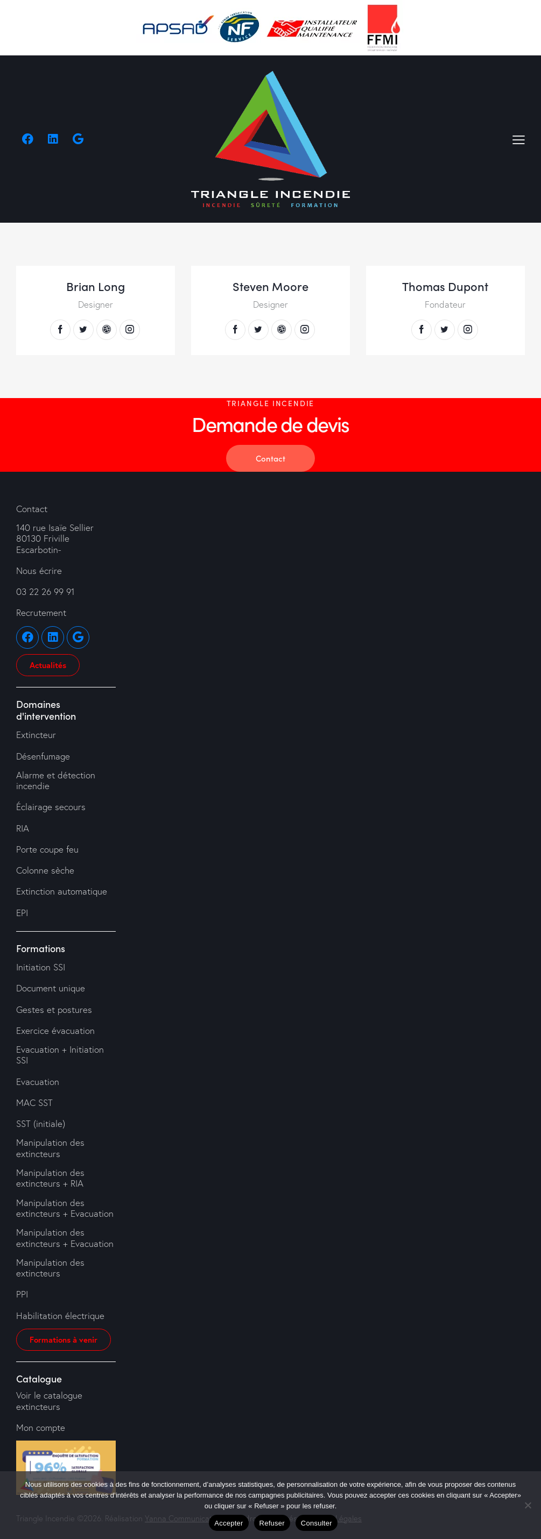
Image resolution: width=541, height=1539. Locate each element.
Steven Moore (270, 286)
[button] (518, 139)
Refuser (272, 1523)
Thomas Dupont (445, 286)
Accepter (228, 1523)
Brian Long (95, 286)
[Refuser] (527, 1505)
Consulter (316, 1523)
